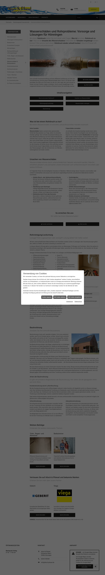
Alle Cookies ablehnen (60, 297)
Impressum (69, 301)
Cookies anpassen (47, 297)
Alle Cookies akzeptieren (74, 297)
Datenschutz (78, 301)
